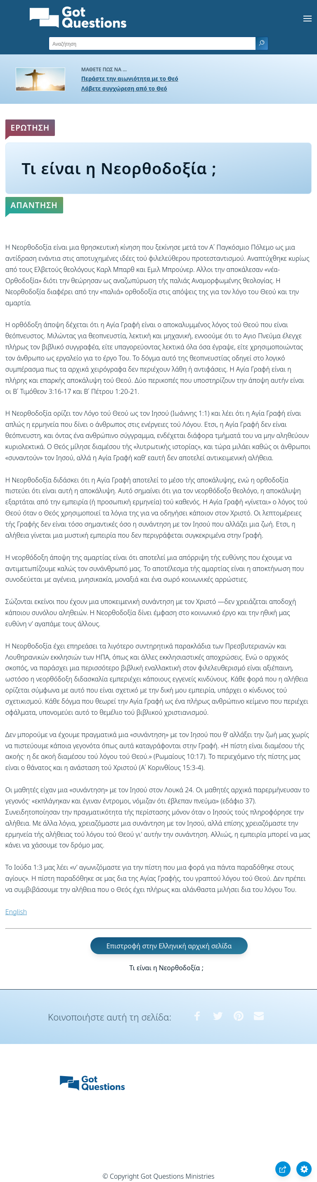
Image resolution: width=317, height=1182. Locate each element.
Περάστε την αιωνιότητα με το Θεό (129, 78)
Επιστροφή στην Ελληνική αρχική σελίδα (169, 945)
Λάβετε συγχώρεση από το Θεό (124, 88)
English (16, 911)
